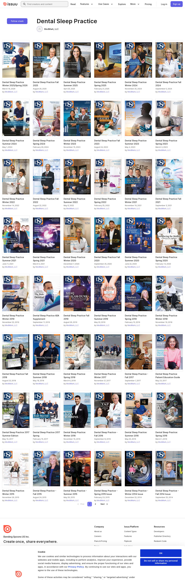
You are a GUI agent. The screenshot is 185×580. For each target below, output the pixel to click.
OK (161, 522)
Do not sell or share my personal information (161, 531)
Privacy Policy (76, 536)
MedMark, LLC (48, 29)
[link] (73, 4)
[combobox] (47, 4)
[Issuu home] (10, 4)
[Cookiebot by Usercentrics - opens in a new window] (18, 574)
